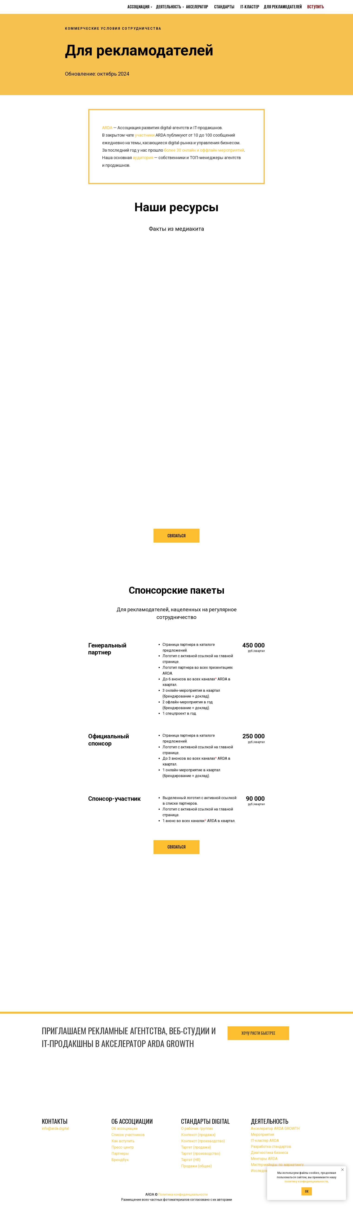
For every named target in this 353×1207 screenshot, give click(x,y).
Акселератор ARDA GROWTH (275, 1128)
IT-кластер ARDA (265, 1140)
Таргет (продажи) (196, 1147)
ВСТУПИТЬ (315, 7)
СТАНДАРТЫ (224, 7)
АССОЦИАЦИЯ (138, 7)
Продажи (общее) (196, 1166)
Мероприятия (262, 1134)
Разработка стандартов (271, 1146)
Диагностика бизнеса (269, 1152)
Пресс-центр (122, 1147)
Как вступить (122, 1141)
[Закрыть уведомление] (342, 1169)
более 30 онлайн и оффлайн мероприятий (204, 150)
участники (145, 135)
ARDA (107, 127)
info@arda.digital (55, 1128)
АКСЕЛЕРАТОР (197, 7)
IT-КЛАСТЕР (249, 7)
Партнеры (120, 1153)
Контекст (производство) (203, 1141)
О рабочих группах (197, 1128)
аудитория (143, 157)
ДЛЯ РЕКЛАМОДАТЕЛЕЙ (283, 7)
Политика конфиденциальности (183, 1194)
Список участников (128, 1135)
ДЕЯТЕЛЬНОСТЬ (168, 7)
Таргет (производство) (200, 1153)
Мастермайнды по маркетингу (277, 1164)
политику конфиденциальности (306, 1181)
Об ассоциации (124, 1128)
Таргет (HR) (190, 1160)
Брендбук (120, 1160)
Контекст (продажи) (198, 1135)
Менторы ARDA (264, 1158)
